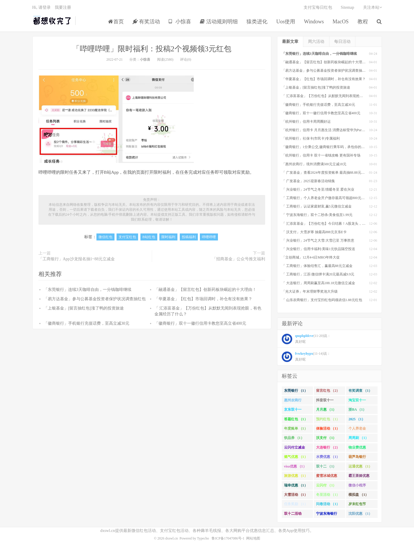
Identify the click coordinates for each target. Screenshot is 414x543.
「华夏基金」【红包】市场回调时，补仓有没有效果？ (203, 299)
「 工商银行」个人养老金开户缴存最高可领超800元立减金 (327, 198)
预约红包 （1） (328, 419)
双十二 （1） (326, 466)
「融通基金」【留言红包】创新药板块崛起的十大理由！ (205, 289)
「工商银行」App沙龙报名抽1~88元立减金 (76, 259)
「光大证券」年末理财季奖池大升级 (310, 291)
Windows (314, 21)
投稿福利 (189, 237)
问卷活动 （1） (328, 504)
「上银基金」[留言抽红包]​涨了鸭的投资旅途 (84, 308)
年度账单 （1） (296, 428)
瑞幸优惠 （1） (296, 485)
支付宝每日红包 (318, 7)
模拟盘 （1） (358, 495)
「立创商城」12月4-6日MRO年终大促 (311, 257)
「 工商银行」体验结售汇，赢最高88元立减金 (317, 266)
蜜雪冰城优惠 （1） (326, 477)
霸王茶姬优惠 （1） (358, 477)
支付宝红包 (127, 237)
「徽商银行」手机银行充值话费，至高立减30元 (86, 323)
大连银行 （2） (328, 447)
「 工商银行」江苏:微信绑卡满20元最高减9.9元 (318, 274)
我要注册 (63, 7)
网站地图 (253, 538)
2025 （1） (356, 419)
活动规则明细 (219, 21)
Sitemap (347, 7)
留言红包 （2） (328, 391)
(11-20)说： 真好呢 (306, 339)
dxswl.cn (171, 538)
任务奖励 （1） (296, 504)
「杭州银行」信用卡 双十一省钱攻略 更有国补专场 (321, 155)
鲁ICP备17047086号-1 (228, 538)
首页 (116, 21)
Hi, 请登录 (41, 7)
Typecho (203, 538)
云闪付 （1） (326, 485)
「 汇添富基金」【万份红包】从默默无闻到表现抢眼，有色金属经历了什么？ (341, 96)
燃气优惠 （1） (296, 457)
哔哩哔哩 (209, 237)
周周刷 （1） (358, 438)
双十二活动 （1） (293, 515)
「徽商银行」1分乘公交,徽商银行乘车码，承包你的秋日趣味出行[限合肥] (338, 147)
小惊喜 (180, 21)
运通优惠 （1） (360, 466)
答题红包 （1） (296, 419)
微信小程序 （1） (357, 486)
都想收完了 (52, 20)
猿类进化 (256, 21)
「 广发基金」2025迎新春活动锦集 (308, 181)
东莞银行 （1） (296, 391)
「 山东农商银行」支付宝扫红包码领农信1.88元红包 (322, 300)
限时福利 (168, 237)
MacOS (341, 21)
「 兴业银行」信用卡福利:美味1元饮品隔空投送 (318, 249)
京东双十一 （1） (293, 410)
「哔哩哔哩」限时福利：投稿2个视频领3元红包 (151, 49)
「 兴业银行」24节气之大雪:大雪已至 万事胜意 (318, 240)
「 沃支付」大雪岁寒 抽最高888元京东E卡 (314, 232)
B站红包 (148, 237)
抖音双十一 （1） (325, 401)
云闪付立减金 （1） (294, 448)
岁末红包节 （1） (357, 505)
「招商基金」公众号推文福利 (238, 259)
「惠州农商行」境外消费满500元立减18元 (314, 164)
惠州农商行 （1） (293, 401)
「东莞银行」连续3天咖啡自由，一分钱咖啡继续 (87, 289)
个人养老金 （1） (357, 429)
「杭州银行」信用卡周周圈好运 (306, 122)
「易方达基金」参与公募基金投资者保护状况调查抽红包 (95, 299)
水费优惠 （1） (328, 457)
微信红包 (105, 237)
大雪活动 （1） (296, 495)
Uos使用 (285, 21)
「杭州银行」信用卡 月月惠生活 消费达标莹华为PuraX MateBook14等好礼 (338, 130)
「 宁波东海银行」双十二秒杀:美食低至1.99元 (317, 215)
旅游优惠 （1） (296, 476)
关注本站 (372, 7)
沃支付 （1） (326, 438)
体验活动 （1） (328, 428)
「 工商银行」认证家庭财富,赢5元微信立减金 (317, 206)
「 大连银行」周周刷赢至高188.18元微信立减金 (318, 283)
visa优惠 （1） (295, 466)
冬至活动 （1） (328, 495)
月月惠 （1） (326, 409)
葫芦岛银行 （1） (357, 458)
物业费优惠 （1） (357, 448)
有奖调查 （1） (360, 391)
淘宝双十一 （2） (357, 401)
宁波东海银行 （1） (326, 515)
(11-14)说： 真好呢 (306, 357)
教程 (362, 21)
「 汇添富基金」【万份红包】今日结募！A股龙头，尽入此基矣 (331, 224)
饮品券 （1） (294, 438)
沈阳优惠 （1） (360, 514)
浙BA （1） (357, 409)
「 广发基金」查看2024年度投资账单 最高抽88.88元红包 (325, 173)
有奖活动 (146, 21)
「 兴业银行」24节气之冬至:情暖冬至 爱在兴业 (318, 189)
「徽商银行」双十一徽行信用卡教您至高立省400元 (200, 323)
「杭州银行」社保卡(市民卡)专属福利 (311, 138)
